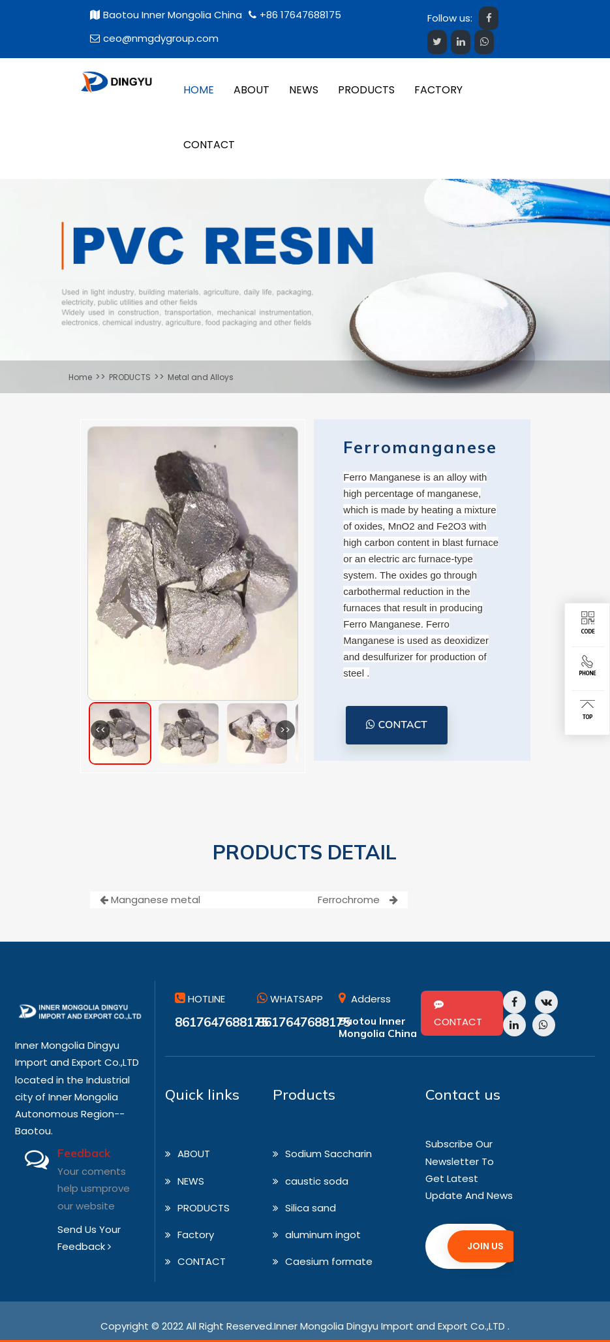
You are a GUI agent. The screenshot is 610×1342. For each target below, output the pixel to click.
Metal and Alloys (201, 377)
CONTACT (396, 725)
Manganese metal (150, 899)
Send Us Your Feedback (89, 1237)
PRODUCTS (130, 377)
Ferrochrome (358, 899)
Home (80, 377)
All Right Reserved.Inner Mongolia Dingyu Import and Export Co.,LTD (345, 1326)
